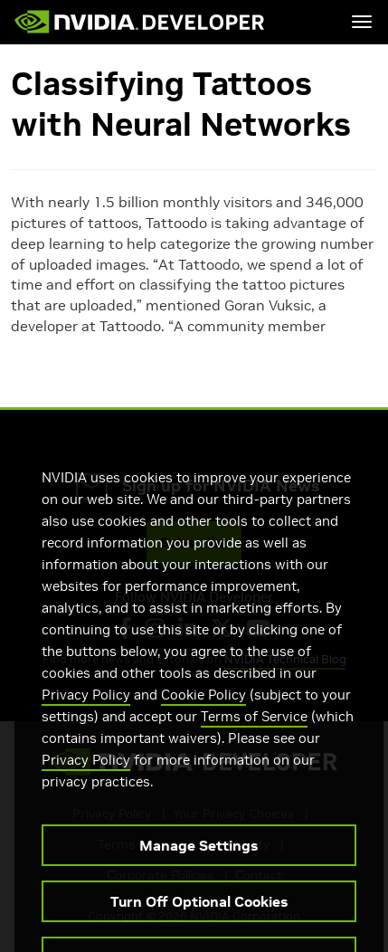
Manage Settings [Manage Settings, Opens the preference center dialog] (198, 861)
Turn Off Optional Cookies (199, 918)
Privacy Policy (86, 710)
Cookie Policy (203, 710)
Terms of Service (254, 732)
